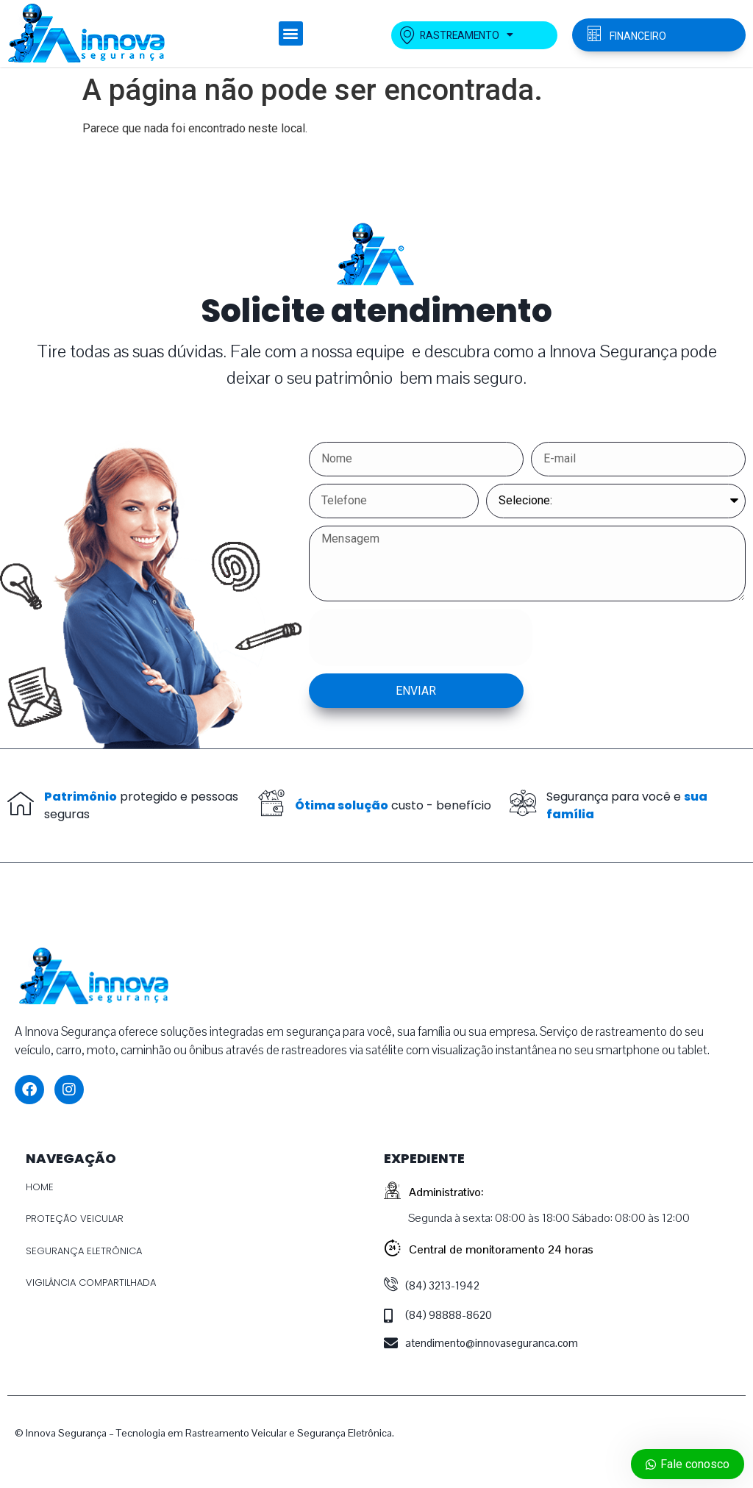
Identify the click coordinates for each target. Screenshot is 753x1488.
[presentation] (420, 637)
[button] (291, 33)
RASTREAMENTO (457, 35)
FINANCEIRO (638, 36)
